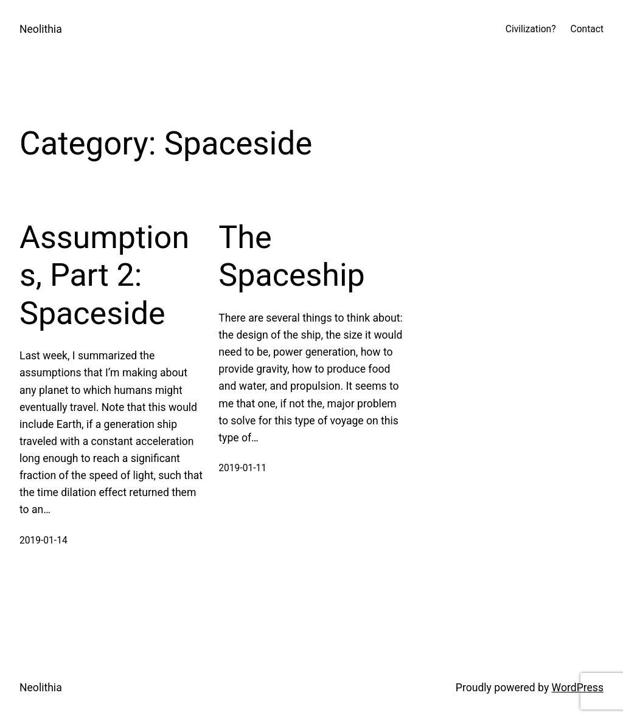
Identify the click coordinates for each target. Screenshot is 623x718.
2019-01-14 (43, 540)
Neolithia (40, 29)
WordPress (578, 688)
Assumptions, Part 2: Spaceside (104, 275)
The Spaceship (291, 256)
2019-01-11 (242, 468)
